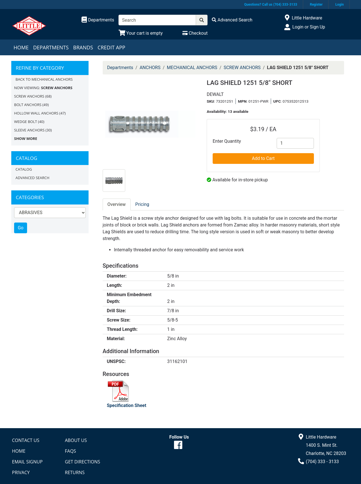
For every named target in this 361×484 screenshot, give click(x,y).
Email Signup (27, 462)
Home (21, 47)
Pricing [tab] (142, 204)
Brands (83, 47)
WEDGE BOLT (25, 121)
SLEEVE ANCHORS (29, 130)
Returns (75, 472)
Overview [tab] (116, 204)
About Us (76, 440)
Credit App (111, 47)
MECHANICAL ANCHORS (192, 67)
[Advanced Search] (232, 20)
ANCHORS (150, 67)
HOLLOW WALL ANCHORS (36, 113)
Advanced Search (32, 177)
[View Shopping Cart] (140, 33)
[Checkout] (195, 33)
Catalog (24, 169)
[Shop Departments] (98, 20)
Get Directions (82, 462)
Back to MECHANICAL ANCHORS (44, 79)
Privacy (21, 472)
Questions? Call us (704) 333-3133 (270, 4)
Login (339, 4)
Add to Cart (263, 158)
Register (316, 4)
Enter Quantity (227, 141)
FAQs (70, 451)
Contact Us (25, 440)
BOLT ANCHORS (27, 104)
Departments (51, 47)
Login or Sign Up (308, 27)
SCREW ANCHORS (29, 96)
